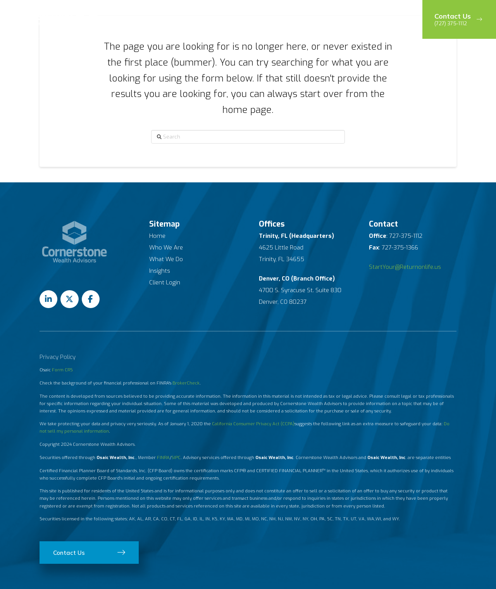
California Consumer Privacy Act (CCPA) (253, 424)
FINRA (163, 458)
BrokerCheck (186, 383)
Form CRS (62, 370)
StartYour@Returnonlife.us (405, 267)
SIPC (176, 458)
